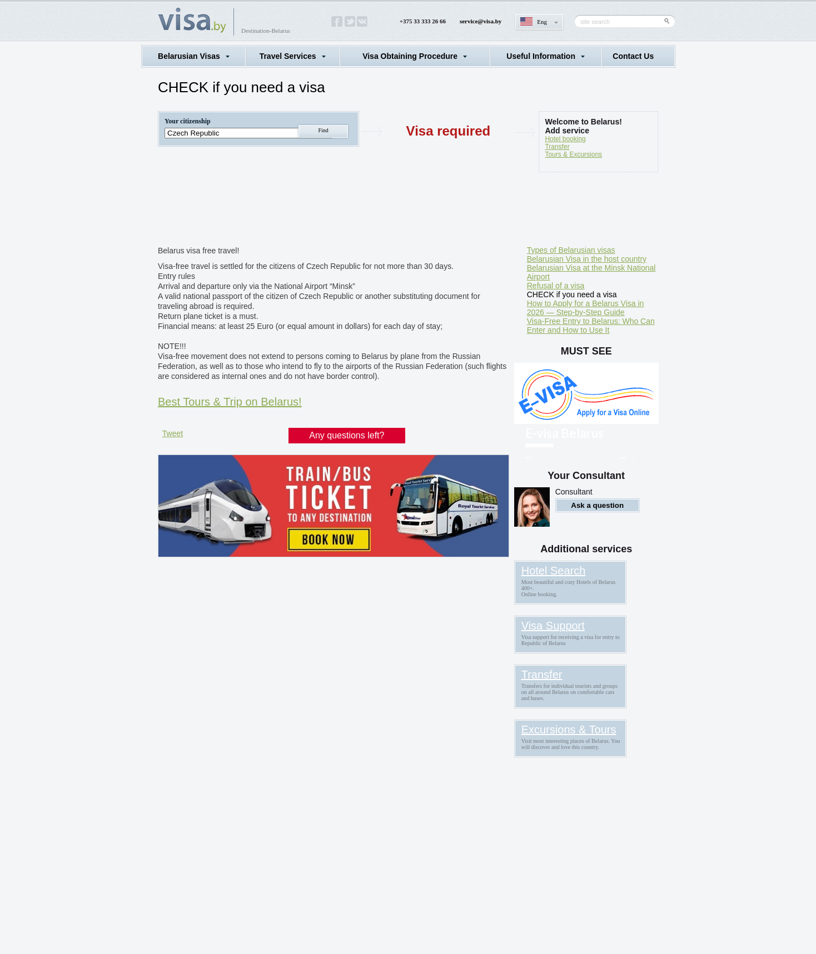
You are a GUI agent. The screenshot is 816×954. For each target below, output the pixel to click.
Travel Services (288, 56)
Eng (542, 21)
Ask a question (597, 505)
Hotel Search (553, 571)
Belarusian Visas (189, 56)
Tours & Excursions (573, 154)
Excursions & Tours (568, 729)
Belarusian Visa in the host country (586, 258)
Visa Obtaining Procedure (409, 56)
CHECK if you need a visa (572, 294)
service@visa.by (480, 21)
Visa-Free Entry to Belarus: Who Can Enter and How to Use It (591, 325)
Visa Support (553, 626)
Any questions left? (346, 435)
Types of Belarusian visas (571, 250)
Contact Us (633, 56)
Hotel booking (565, 139)
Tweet (172, 433)
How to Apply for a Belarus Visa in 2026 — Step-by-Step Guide (585, 308)
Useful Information (540, 56)
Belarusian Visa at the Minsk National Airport (591, 272)
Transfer (557, 147)
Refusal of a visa (556, 285)
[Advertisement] (360, 211)
